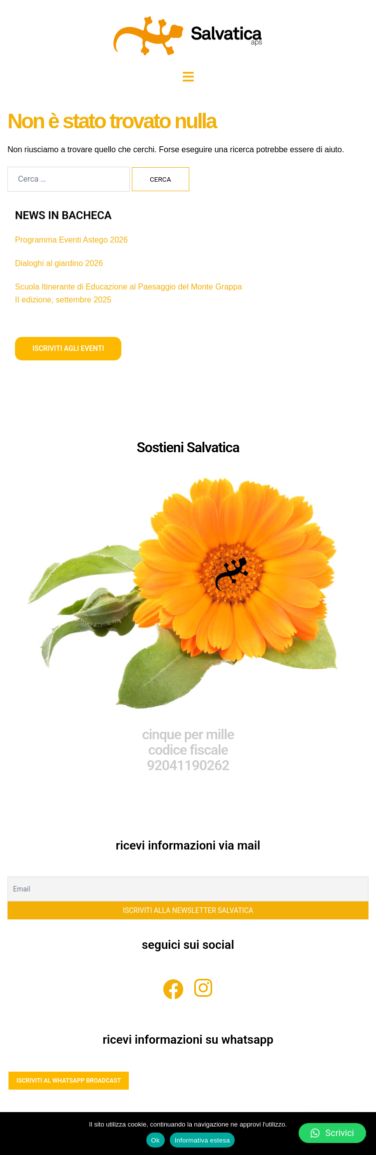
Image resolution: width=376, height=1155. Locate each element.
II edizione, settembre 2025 (63, 299)
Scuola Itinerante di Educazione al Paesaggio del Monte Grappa (128, 287)
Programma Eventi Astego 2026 (71, 240)
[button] (332, 1133)
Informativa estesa (202, 1140)
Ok (155, 1140)
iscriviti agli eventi (68, 348)
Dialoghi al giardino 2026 (59, 263)
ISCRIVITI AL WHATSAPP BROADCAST (68, 1080)
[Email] (188, 889)
